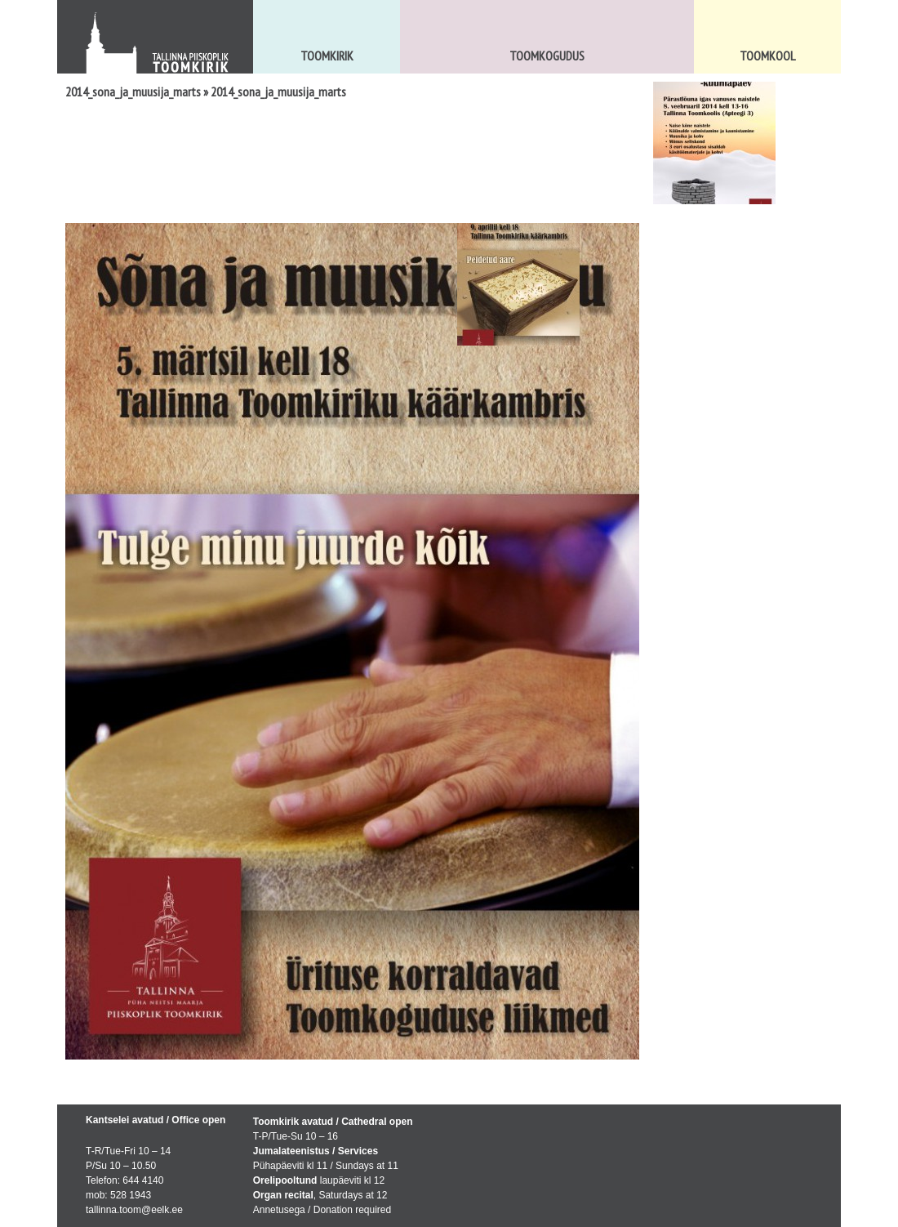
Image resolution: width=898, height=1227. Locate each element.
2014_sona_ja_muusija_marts (133, 91)
